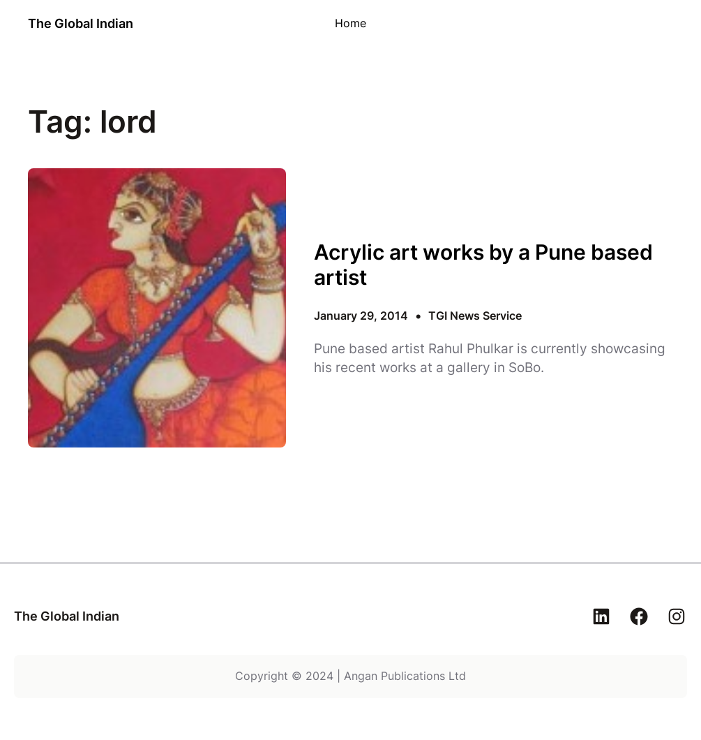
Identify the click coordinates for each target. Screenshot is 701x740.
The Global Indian (80, 23)
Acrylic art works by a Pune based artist (483, 264)
